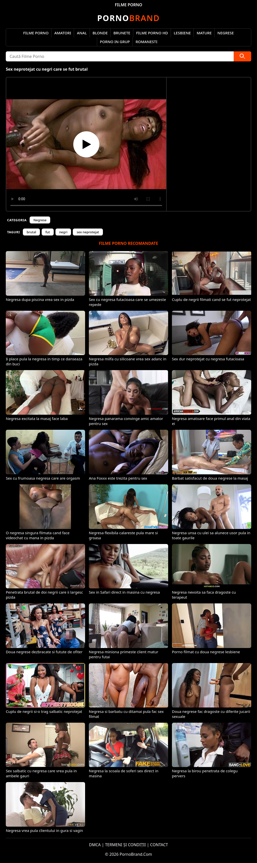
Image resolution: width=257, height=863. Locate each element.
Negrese (225, 32)
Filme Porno (35, 32)
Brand (128, 18)
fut (47, 232)
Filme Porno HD (152, 32)
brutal (31, 232)
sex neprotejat (88, 232)
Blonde (100, 32)
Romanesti (146, 41)
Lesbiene (182, 32)
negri (63, 232)
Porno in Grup (115, 41)
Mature (204, 32)
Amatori (62, 32)
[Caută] (242, 56)
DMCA (95, 844)
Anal (82, 32)
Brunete (121, 32)
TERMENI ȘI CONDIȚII (125, 844)
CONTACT (159, 844)
